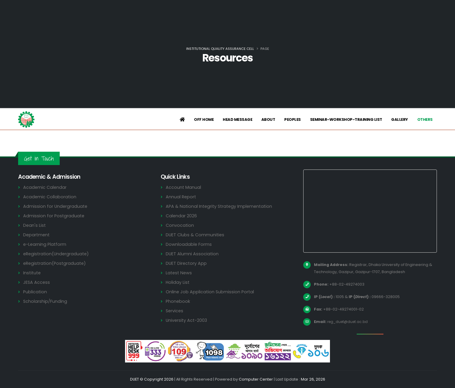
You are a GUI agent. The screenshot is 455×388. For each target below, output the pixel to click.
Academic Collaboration (50, 197)
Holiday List (178, 282)
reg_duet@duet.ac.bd (349, 321)
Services (175, 311)
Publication (35, 292)
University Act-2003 (187, 320)
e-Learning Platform (45, 244)
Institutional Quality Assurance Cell (220, 48)
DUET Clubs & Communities (196, 235)
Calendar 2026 (182, 216)
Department (37, 235)
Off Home (204, 119)
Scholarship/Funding (45, 301)
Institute (32, 273)
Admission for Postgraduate (54, 216)
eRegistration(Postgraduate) (56, 263)
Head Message (237, 119)
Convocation (180, 225)
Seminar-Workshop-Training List (346, 119)
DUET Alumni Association (192, 254)
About (268, 119)
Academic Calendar (45, 187)
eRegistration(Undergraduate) (57, 254)
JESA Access (36, 282)
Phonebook (178, 301)
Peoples (292, 119)
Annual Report (181, 197)
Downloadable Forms (189, 244)
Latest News (179, 273)
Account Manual (183, 187)
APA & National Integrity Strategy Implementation (221, 206)
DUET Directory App (187, 263)
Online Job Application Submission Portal (210, 292)
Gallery (399, 119)
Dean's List (34, 225)
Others (425, 119)
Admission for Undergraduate (56, 206)
